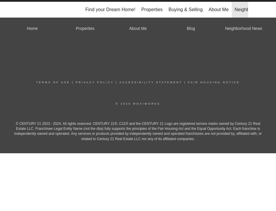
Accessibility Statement (150, 82)
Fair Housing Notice (214, 82)
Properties (152, 9)
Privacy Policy (95, 82)
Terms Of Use (53, 82)
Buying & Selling (186, 9)
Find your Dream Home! (110, 9)
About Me (218, 9)
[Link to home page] (31, 10)
